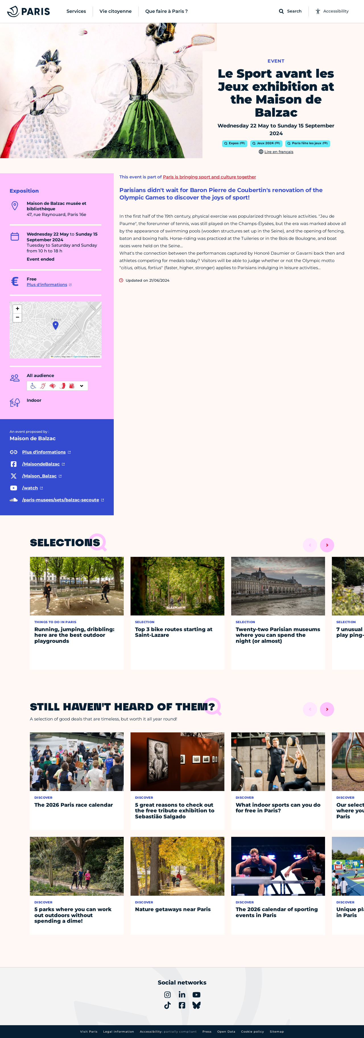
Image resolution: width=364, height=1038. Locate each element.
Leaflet (55, 356)
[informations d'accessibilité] (57, 386)
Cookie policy (252, 1031)
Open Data (226, 1031)
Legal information (118, 1031)
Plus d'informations (47, 284)
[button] (56, 325)
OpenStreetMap (80, 356)
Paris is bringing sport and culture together (209, 177)
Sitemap (277, 1031)
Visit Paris (89, 1031)
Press (207, 1031)
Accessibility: (168, 1031)
